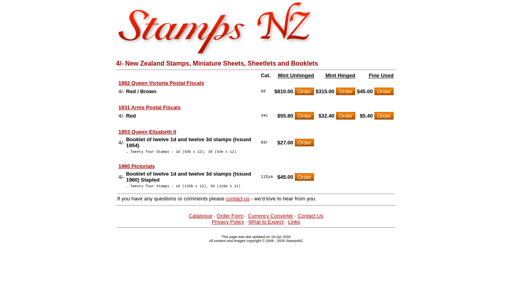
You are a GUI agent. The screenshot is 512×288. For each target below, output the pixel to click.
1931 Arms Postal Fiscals (149, 107)
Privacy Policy (228, 224)
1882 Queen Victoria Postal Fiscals (161, 83)
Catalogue (200, 218)
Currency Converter (270, 218)
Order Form (230, 218)
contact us (238, 201)
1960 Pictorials (136, 167)
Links (294, 224)
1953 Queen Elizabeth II (147, 132)
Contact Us (310, 218)
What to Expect (266, 224)
